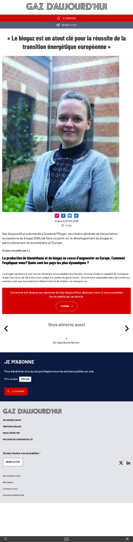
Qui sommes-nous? (12, 420)
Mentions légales (12, 427)
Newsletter (66, 25)
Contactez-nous (10, 489)
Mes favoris (8, 482)
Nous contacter (11, 433)
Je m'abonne (66, 18)
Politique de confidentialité (18, 440)
